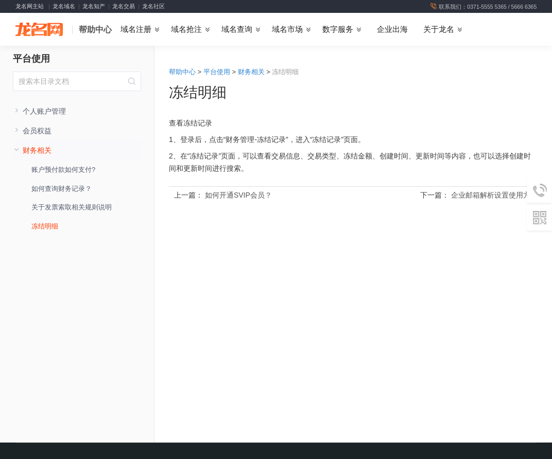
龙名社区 (153, 6)
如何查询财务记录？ (61, 188)
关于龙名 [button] (438, 29)
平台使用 (31, 59)
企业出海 (392, 29)
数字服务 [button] (337, 29)
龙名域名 (64, 6)
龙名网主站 (29, 6)
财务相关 (251, 72)
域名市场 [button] (287, 29)
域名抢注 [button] (186, 29)
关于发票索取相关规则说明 (71, 207)
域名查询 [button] (236, 29)
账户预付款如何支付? (63, 169)
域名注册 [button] (135, 29)
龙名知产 (93, 6)
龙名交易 (123, 6)
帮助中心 (95, 29)
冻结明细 (44, 226)
